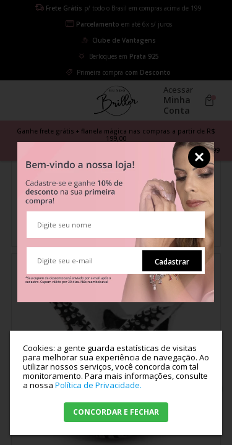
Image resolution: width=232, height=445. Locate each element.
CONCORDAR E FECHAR (116, 412)
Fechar (199, 157)
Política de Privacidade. (98, 385)
